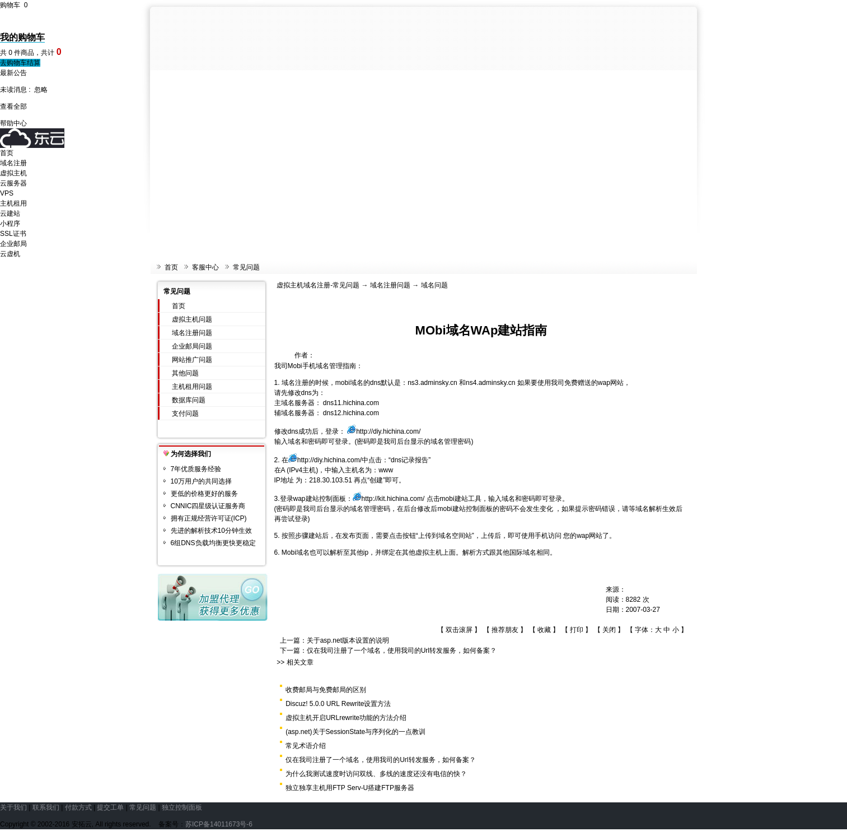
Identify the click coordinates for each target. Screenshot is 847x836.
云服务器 (13, 183)
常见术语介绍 (306, 746)
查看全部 (13, 106)
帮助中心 (13, 123)
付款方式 (78, 807)
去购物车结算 (20, 63)
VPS (6, 193)
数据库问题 (188, 400)
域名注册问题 (192, 333)
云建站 (10, 213)
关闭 (609, 630)
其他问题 (185, 373)
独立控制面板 (182, 807)
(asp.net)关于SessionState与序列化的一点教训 (355, 732)
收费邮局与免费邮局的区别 (326, 690)
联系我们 (45, 807)
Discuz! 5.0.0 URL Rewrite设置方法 (338, 704)
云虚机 (10, 254)
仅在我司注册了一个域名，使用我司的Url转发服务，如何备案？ (402, 650)
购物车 (13, 5)
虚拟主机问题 (192, 319)
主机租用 (13, 203)
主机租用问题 (192, 387)
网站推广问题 (192, 360)
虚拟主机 (13, 173)
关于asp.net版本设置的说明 (348, 640)
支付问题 (185, 413)
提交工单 (110, 807)
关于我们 (13, 807)
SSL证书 (13, 234)
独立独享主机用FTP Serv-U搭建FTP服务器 (350, 788)
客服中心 (205, 267)
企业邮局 (13, 244)
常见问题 (246, 267)
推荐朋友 (505, 630)
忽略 (41, 90)
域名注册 (13, 163)
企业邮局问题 (192, 346)
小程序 (10, 223)
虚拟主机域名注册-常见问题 (318, 285)
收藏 (544, 630)
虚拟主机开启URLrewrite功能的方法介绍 (346, 718)
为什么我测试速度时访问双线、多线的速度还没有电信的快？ (376, 774)
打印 (576, 630)
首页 (6, 153)
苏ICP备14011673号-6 (218, 824)
